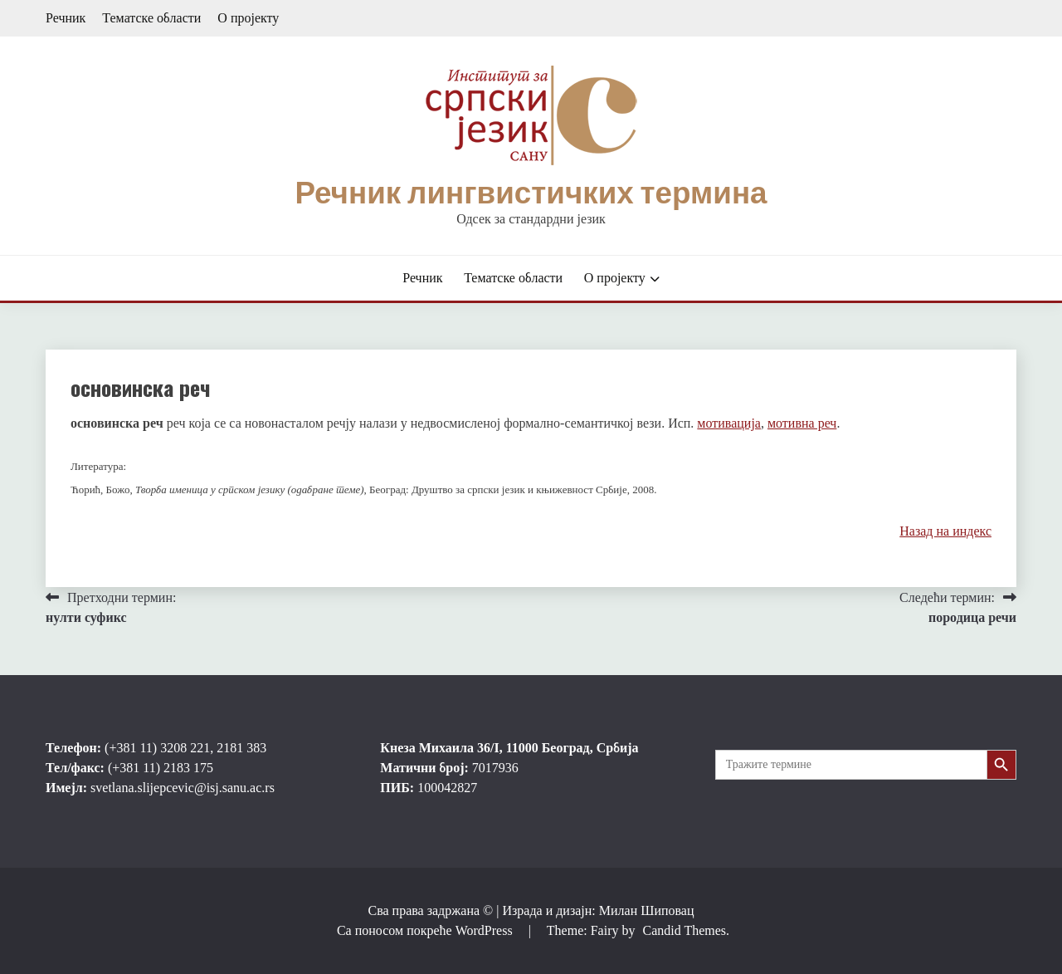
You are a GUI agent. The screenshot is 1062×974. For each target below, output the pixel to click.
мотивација (729, 423)
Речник (65, 18)
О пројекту (248, 18)
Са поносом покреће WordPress (426, 930)
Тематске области (151, 18)
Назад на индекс (945, 531)
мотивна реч (801, 423)
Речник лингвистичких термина (531, 192)
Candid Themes (684, 930)
